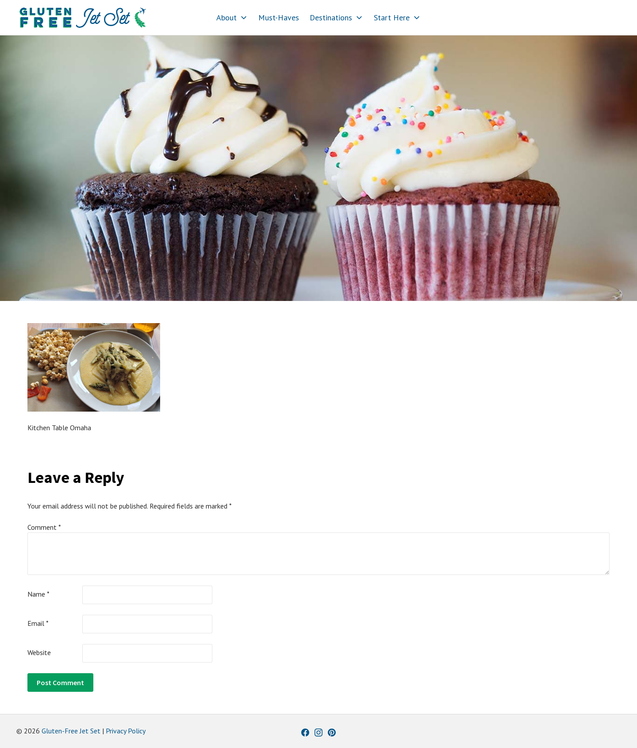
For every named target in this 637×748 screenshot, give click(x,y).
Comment (44, 527)
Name (38, 594)
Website (39, 652)
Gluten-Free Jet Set (71, 730)
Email (38, 623)
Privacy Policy (126, 730)
